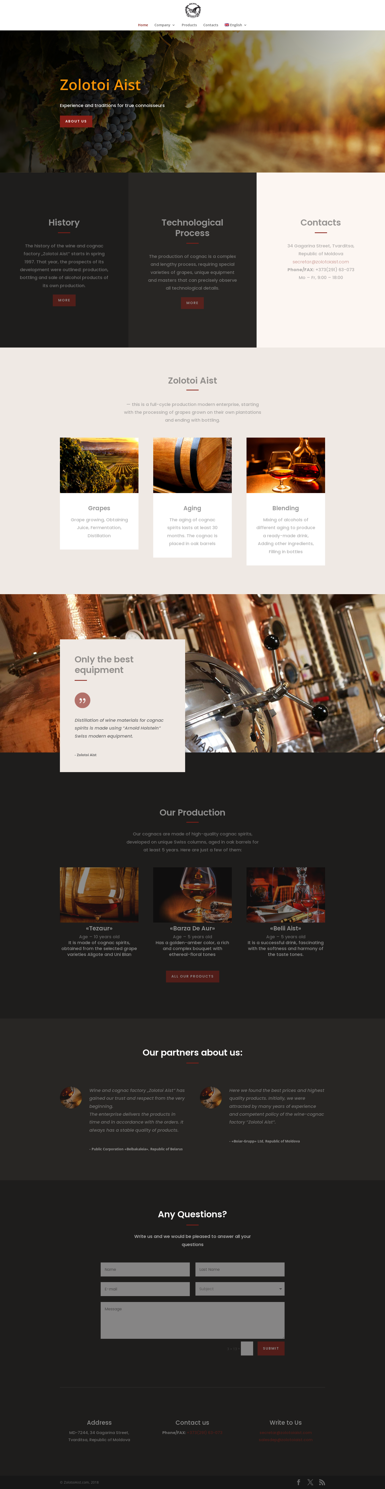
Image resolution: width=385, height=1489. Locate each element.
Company (162, 25)
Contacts (210, 25)
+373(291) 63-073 (204, 1432)
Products (189, 25)
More (64, 300)
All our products (192, 976)
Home (143, 25)
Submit (271, 1348)
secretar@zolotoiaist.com (321, 262)
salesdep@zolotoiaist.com (286, 1440)
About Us (76, 121)
